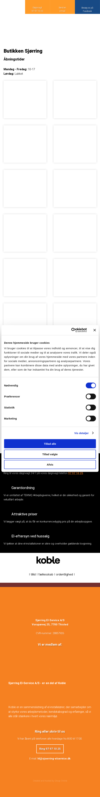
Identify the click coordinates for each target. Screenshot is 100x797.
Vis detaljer (81, 432)
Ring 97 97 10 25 (50, 749)
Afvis (50, 464)
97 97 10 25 (75, 473)
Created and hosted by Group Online (50, 780)
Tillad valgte (50, 454)
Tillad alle (50, 443)
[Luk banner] (94, 330)
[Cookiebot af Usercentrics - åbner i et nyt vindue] (71, 330)
